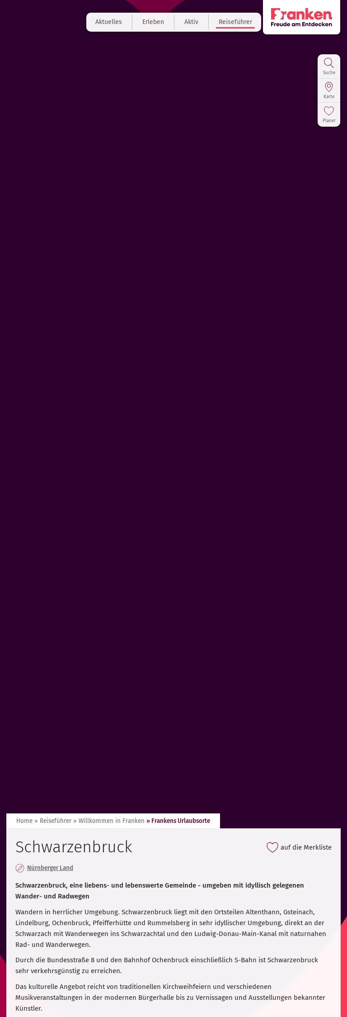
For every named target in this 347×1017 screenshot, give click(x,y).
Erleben (153, 22)
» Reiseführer (52, 821)
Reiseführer (235, 22)
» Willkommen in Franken (109, 821)
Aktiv (191, 22)
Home (24, 821)
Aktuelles (108, 22)
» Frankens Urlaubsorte (178, 821)
